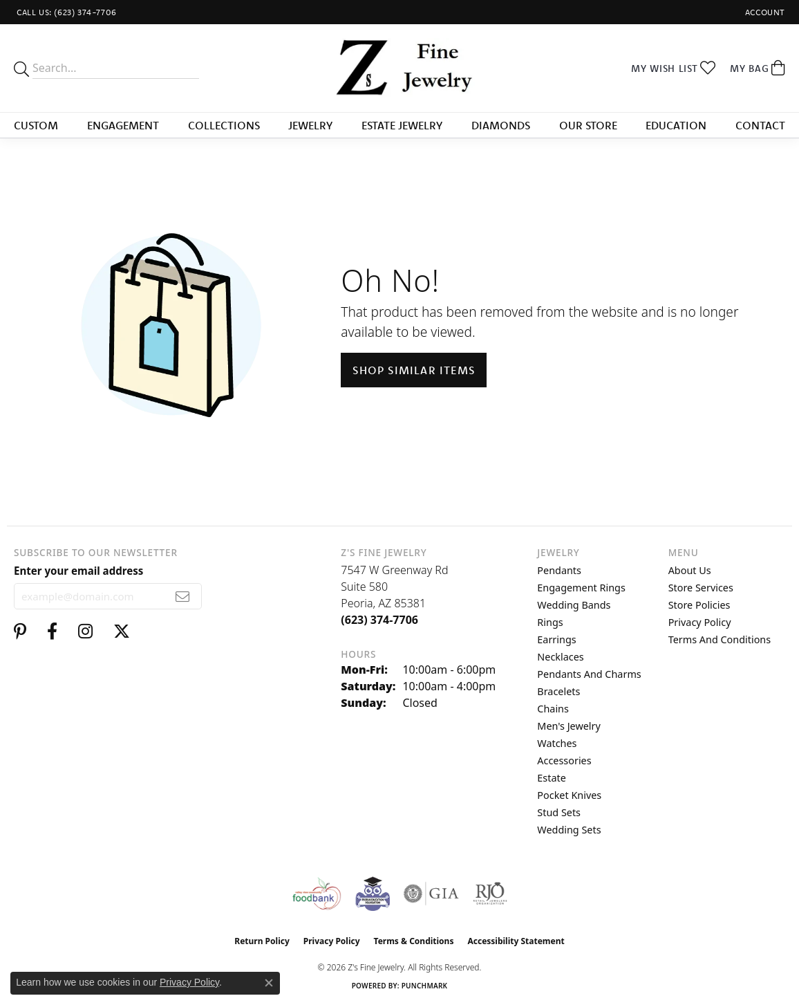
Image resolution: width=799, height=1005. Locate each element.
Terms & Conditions (414, 941)
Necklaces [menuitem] (560, 656)
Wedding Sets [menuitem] (569, 829)
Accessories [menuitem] (564, 760)
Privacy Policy (699, 622)
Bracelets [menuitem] (558, 691)
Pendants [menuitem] (559, 570)
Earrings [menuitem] (556, 639)
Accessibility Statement (515, 941)
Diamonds (500, 125)
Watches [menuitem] (556, 743)
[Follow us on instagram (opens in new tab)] (85, 631)
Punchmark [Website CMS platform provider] (425, 985)
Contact (760, 125)
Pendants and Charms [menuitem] (589, 674)
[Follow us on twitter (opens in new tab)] (121, 631)
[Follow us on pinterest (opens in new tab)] (20, 631)
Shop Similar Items (413, 370)
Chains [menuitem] (553, 708)
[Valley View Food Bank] (316, 893)
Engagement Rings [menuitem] (581, 587)
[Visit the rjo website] (490, 893)
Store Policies (699, 604)
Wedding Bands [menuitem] (573, 604)
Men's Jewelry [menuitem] (569, 725)
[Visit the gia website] (431, 893)
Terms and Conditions (719, 639)
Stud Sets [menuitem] (559, 812)
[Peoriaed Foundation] (372, 893)
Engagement (123, 125)
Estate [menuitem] (551, 777)
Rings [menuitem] (550, 622)
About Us (689, 570)
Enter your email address (78, 571)
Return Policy (262, 941)
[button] (763, 12)
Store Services (700, 587)
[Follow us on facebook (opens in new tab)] (52, 631)
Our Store (588, 125)
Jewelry (310, 125)
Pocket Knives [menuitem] (569, 795)
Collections (224, 125)
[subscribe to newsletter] (182, 596)
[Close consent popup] (269, 983)
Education (676, 125)
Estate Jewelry (401, 125)
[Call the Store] (379, 619)
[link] (65, 12)
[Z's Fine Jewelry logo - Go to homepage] (399, 68)
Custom (36, 125)
